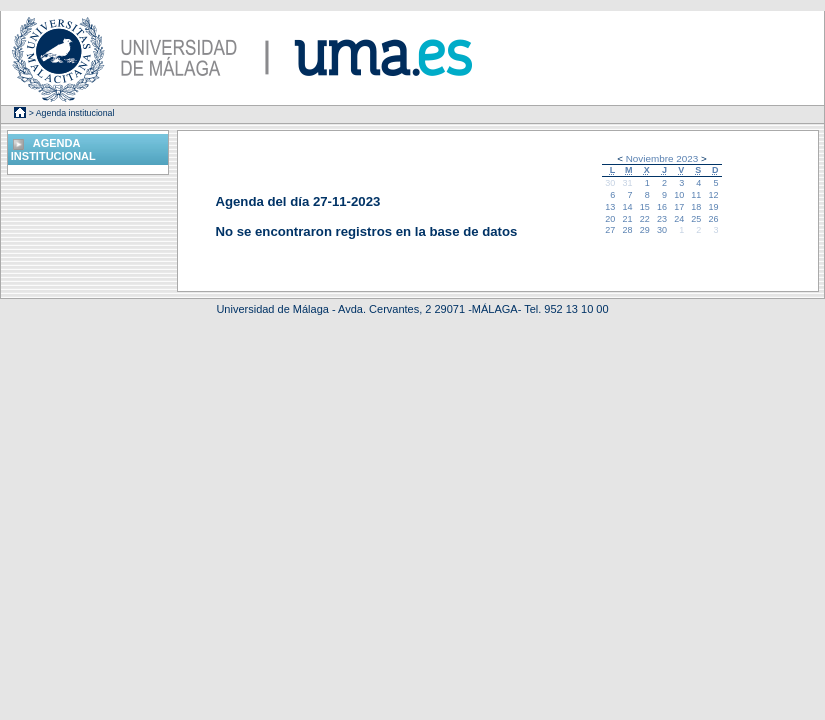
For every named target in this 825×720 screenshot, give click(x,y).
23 (662, 219)
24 (679, 219)
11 (696, 195)
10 (679, 195)
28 (628, 230)
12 (714, 195)
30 (610, 183)
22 (645, 219)
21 (628, 219)
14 (628, 207)
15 (645, 207)
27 (610, 230)
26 (714, 219)
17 (679, 207)
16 (662, 207)
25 (696, 219)
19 (714, 207)
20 (610, 219)
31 (628, 183)
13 (610, 207)
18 (696, 207)
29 (645, 230)
